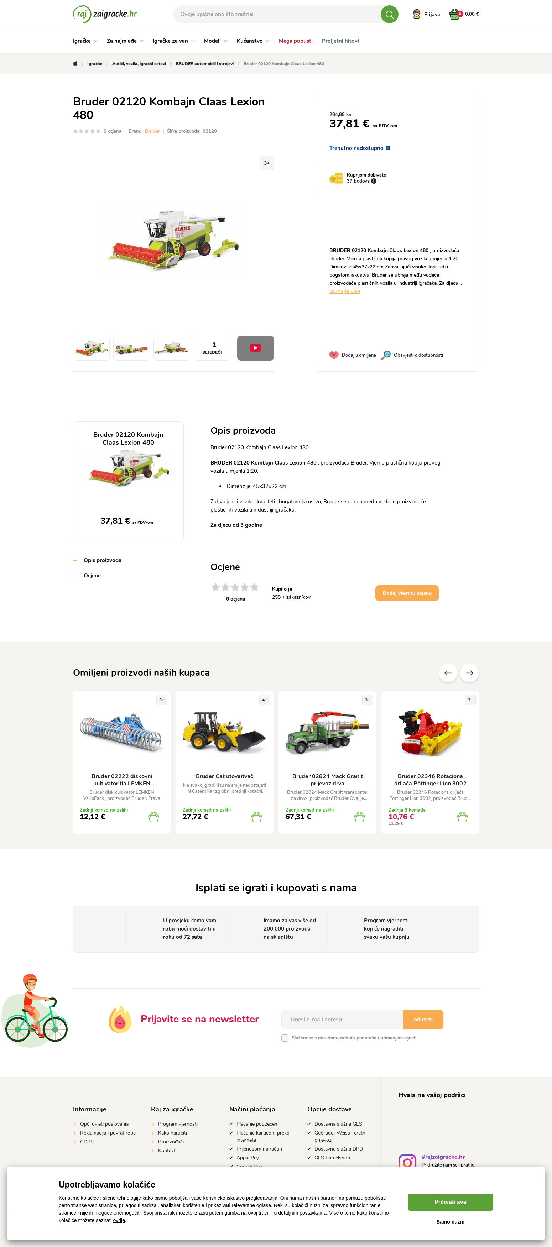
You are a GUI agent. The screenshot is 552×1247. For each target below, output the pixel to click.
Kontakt (167, 1150)
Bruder (152, 131)
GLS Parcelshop (332, 1157)
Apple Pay (247, 1157)
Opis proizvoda (102, 560)
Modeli (216, 40)
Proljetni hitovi (340, 40)
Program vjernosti (178, 1124)
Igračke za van (174, 40)
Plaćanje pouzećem (257, 1124)
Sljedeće (469, 672)
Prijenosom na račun (259, 1149)
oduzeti (423, 1019)
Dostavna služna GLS (338, 1124)
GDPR (87, 1141)
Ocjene (92, 575)
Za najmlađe (125, 40)
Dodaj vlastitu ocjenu (407, 593)
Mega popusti (296, 40)
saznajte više (344, 291)
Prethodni (448, 672)
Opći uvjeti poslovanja (104, 1124)
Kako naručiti (172, 1133)
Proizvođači (171, 1141)
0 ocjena (112, 131)
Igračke (85, 40)
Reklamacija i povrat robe (108, 1133)
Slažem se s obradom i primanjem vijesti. (354, 1038)
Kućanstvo (253, 40)
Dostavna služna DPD (338, 1149)
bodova (362, 181)
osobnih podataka (357, 1038)
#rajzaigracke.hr (443, 1157)
